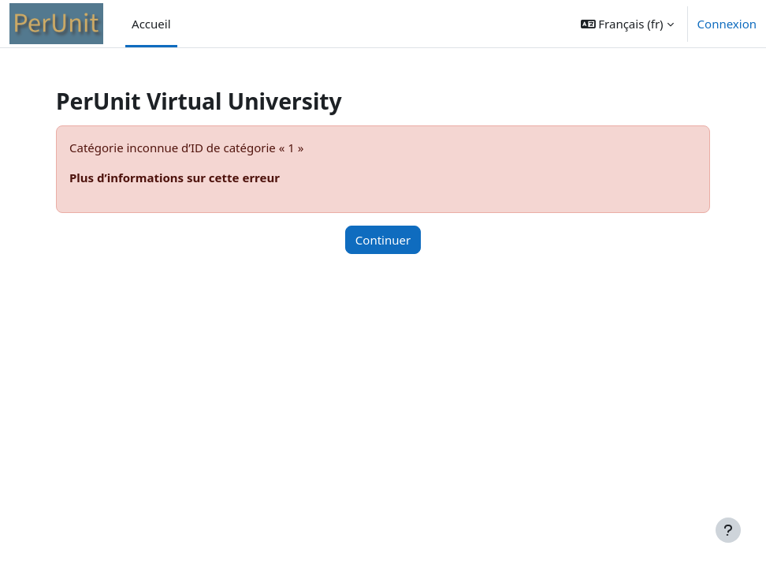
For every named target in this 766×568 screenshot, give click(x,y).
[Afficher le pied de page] (728, 530)
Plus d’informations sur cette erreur (174, 177)
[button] (627, 23)
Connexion (727, 24)
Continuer (383, 240)
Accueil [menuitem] (151, 24)
